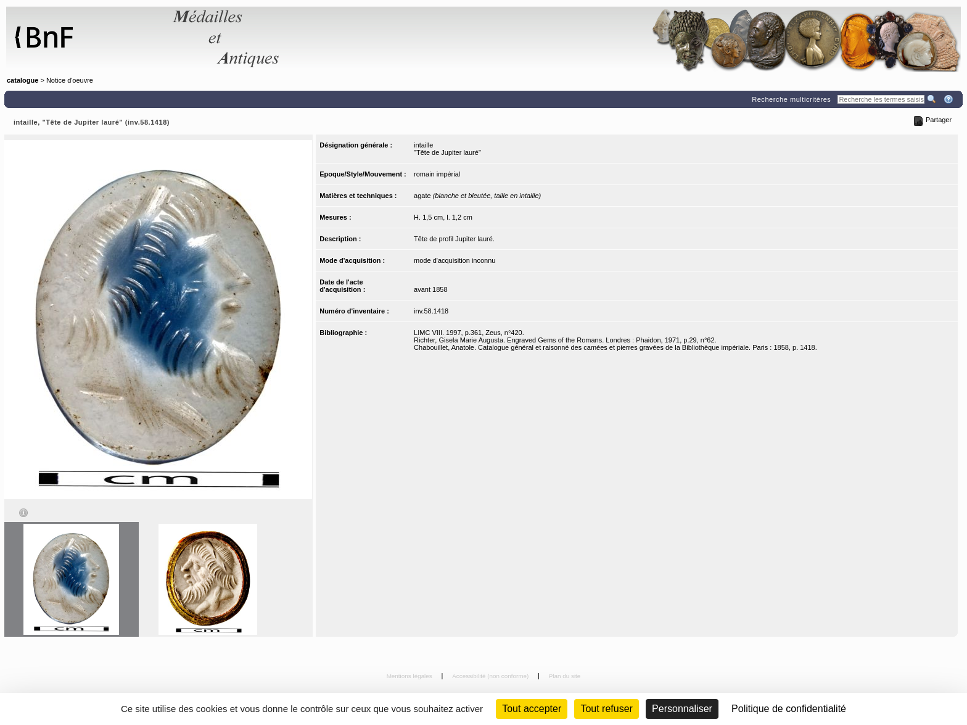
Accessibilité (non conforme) (491, 676)
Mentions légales (410, 676)
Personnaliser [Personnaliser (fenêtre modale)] (682, 708)
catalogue (22, 80)
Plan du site (565, 676)
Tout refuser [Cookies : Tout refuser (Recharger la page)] (606, 708)
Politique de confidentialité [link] (788, 708)
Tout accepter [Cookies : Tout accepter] (531, 708)
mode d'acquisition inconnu (454, 260)
